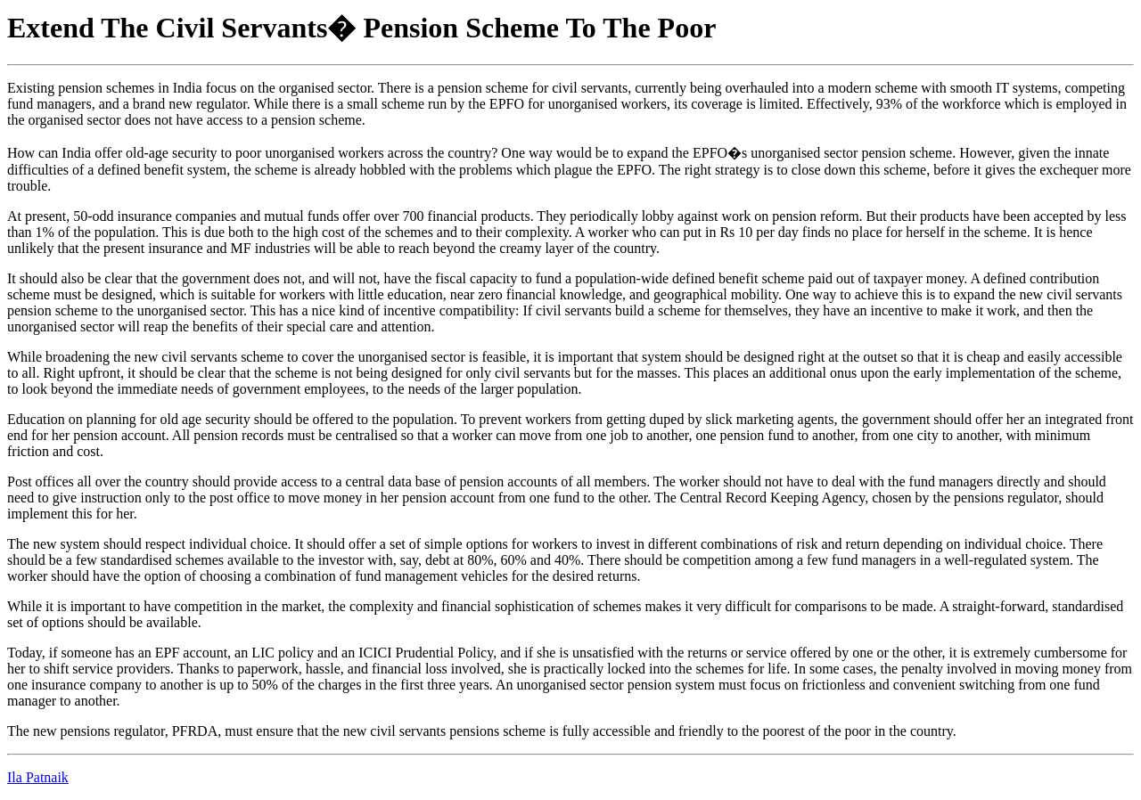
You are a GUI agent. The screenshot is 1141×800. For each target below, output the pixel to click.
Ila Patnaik (38, 777)
